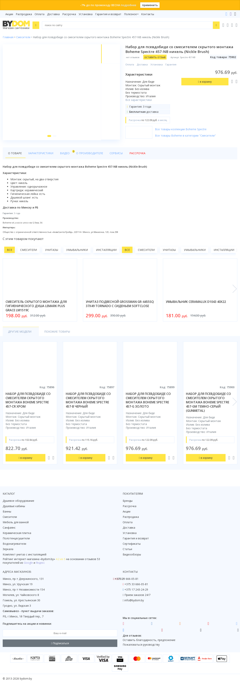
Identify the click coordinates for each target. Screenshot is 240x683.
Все (9, 250)
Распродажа (24, 14)
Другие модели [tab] (19, 332)
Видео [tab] (64, 153)
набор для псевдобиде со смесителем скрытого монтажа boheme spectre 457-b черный (88, 400)
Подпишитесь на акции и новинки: (27, 623)
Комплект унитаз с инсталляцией (24, 554)
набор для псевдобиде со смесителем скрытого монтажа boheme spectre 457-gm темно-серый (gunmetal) (208, 402)
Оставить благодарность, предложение (149, 640)
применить (150, 5)
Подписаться (60, 643)
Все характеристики (138, 100)
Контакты (147, 14)
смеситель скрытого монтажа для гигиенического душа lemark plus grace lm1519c (36, 306)
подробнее (128, 5)
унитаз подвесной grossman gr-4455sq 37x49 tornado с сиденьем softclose (120, 304)
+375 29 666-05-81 (126, 579)
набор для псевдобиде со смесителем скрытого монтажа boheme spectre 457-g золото (148, 400)
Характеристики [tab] (39, 154)
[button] (49, 137)
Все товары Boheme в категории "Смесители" (185, 135)
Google (28, 562)
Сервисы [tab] (111, 154)
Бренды (127, 501)
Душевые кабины (14, 506)
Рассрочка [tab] (131, 154)
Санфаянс (9, 527)
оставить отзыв (155, 57)
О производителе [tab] (85, 154)
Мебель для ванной (16, 522)
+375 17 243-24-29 (136, 589)
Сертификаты (132, 543)
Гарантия (170, 64)
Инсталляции (106, 250)
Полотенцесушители (16, 538)
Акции (9, 14)
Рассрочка (69, 14)
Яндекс (40, 562)
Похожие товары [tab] (55, 332)
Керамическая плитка (17, 533)
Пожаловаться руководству (141, 644)
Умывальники (77, 250)
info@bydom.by (134, 600)
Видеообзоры (132, 554)
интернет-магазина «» (34, 559)
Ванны (7, 511)
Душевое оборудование (18, 501)
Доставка (53, 14)
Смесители (28, 250)
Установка (85, 14)
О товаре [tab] (15, 154)
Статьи (127, 549)
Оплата (39, 14)
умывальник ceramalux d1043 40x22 (196, 302)
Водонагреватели (14, 543)
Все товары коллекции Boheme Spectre (181, 129)
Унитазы (51, 250)
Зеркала (8, 549)
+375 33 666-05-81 (136, 584)
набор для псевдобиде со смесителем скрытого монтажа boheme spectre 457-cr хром (28, 400)
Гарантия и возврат (108, 14)
